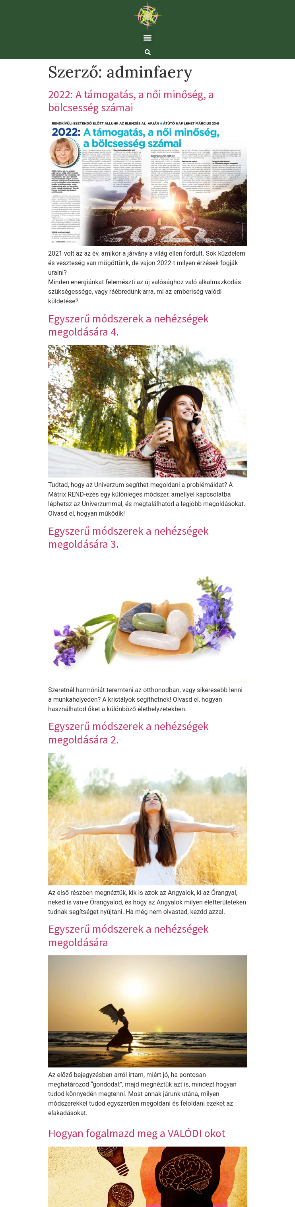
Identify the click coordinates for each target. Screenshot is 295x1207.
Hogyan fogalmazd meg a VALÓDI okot (136, 1133)
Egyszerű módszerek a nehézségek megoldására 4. (128, 325)
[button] (147, 38)
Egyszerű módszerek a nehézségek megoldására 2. (128, 733)
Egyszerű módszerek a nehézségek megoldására (128, 935)
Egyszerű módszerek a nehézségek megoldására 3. (128, 537)
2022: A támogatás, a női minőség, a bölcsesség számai (131, 101)
